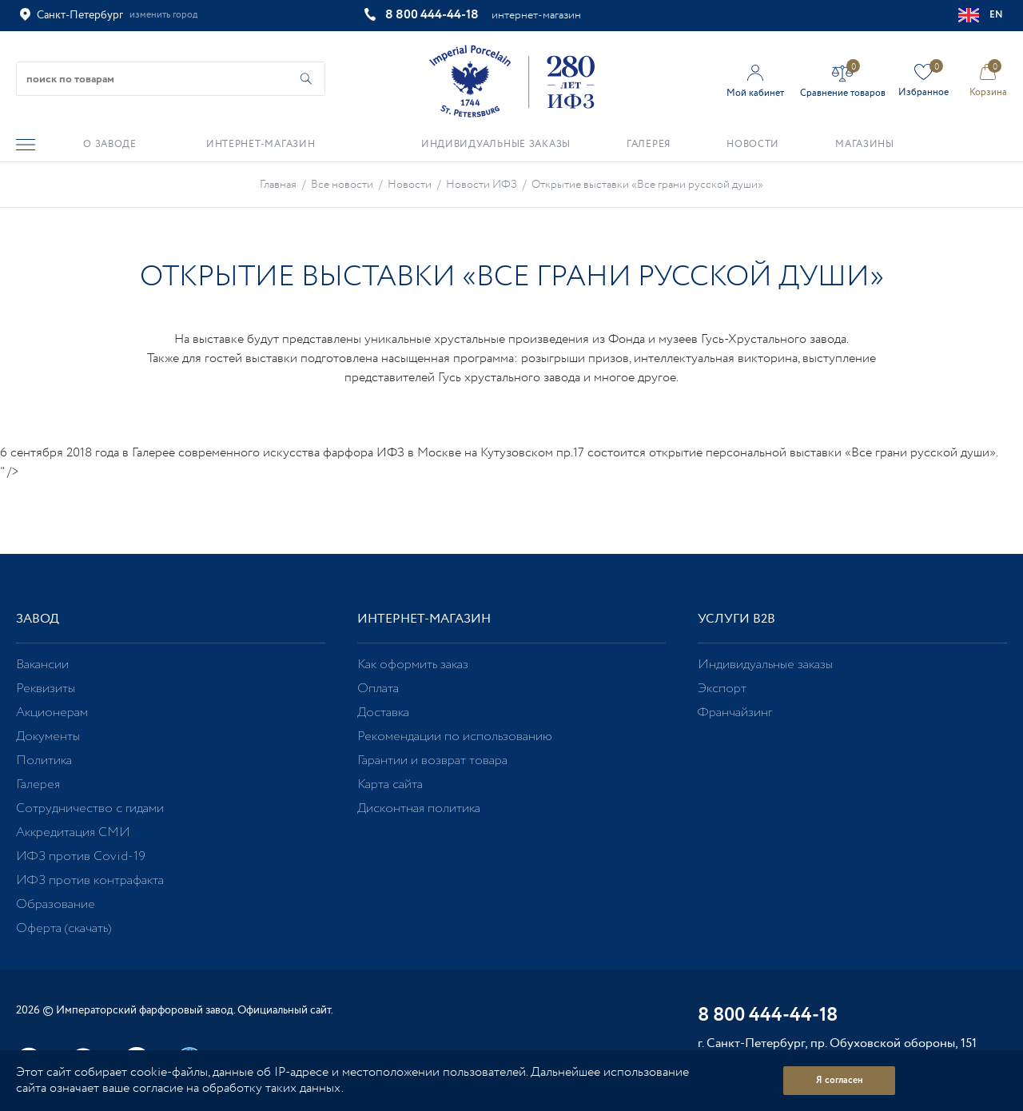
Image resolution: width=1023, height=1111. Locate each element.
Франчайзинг (735, 712)
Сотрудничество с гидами (90, 808)
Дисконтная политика (418, 808)
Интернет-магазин (424, 619)
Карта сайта (390, 784)
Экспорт (722, 688)
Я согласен (839, 1080)
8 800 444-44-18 (432, 15)
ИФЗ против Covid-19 (80, 856)
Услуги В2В (736, 619)
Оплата (378, 688)
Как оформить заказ (412, 664)
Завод (37, 619)
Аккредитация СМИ (73, 832)
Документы (48, 736)
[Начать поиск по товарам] (306, 78)
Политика (44, 760)
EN (981, 15)
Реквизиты (45, 688)
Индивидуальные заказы (765, 664)
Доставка (383, 712)
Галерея (38, 784)
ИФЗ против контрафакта (90, 880)
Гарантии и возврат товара (432, 760)
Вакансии (42, 664)
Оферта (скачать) (63, 928)
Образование (55, 904)
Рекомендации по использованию (454, 736)
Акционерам (52, 712)
